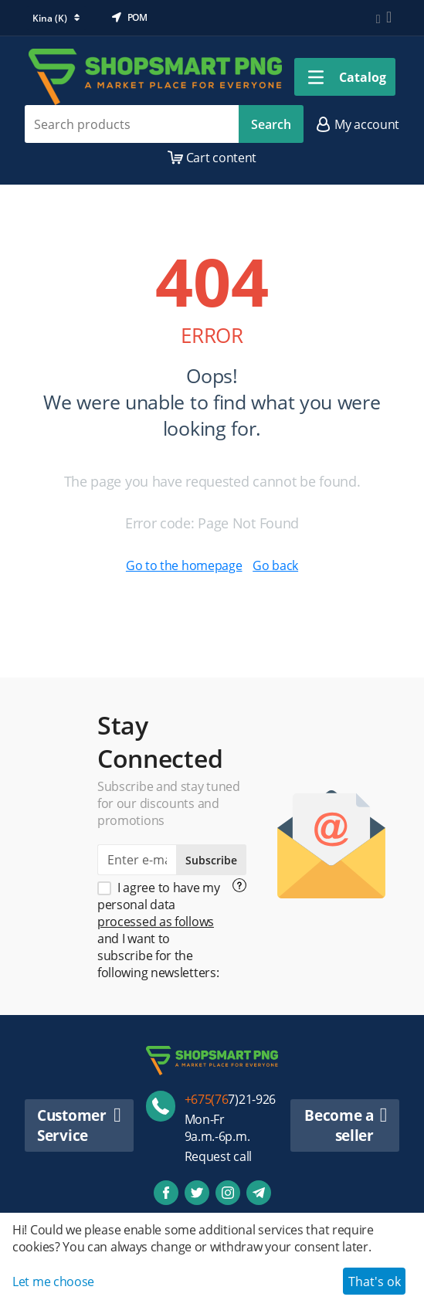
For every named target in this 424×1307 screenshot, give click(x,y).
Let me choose (53, 1281)
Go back (275, 565)
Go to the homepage (184, 565)
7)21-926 (230, 1099)
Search (271, 124)
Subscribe (211, 860)
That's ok (374, 1281)
